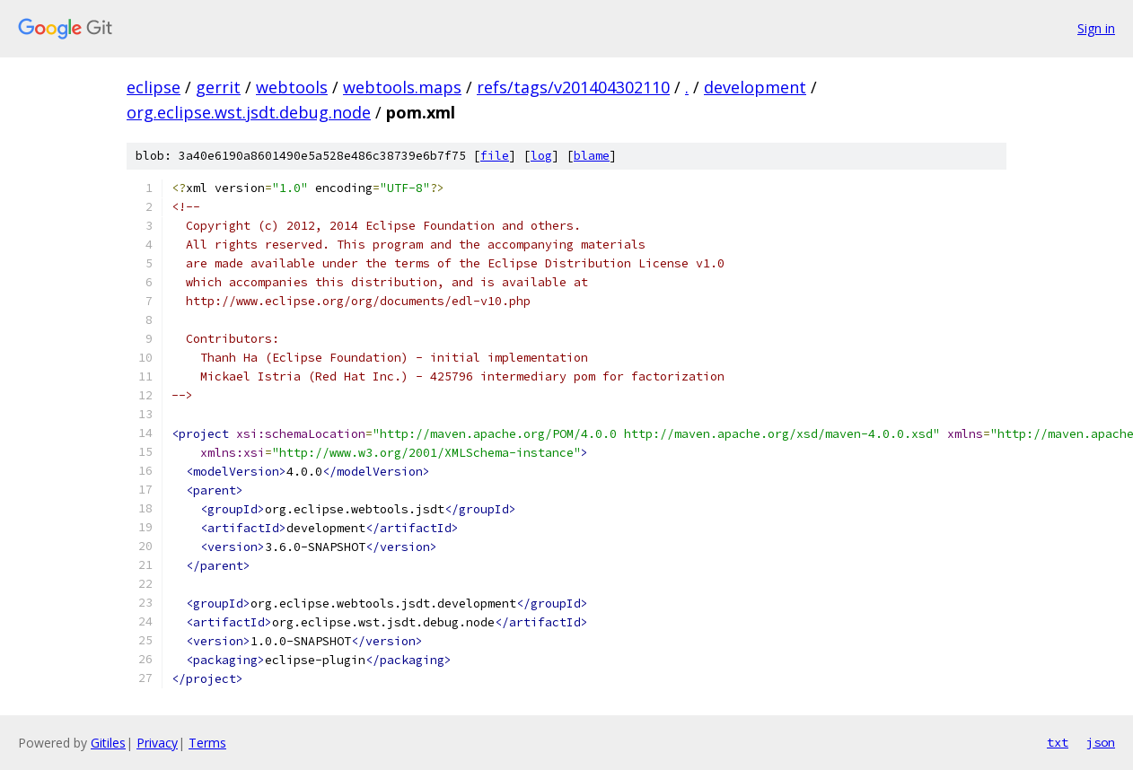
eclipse (153, 87)
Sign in (1096, 28)
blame (592, 155)
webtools (292, 87)
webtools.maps (402, 87)
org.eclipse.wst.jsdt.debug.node (249, 112)
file (494, 155)
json (1100, 742)
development (755, 87)
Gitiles (108, 742)
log (541, 155)
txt (1057, 742)
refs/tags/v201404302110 (573, 87)
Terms (207, 742)
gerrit (218, 87)
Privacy (157, 742)
